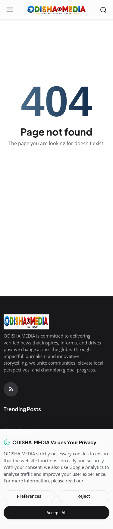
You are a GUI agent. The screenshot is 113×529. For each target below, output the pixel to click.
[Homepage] (57, 10)
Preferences (29, 496)
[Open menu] (9, 10)
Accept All (56, 512)
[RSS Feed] (11, 389)
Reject (83, 496)
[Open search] (103, 10)
